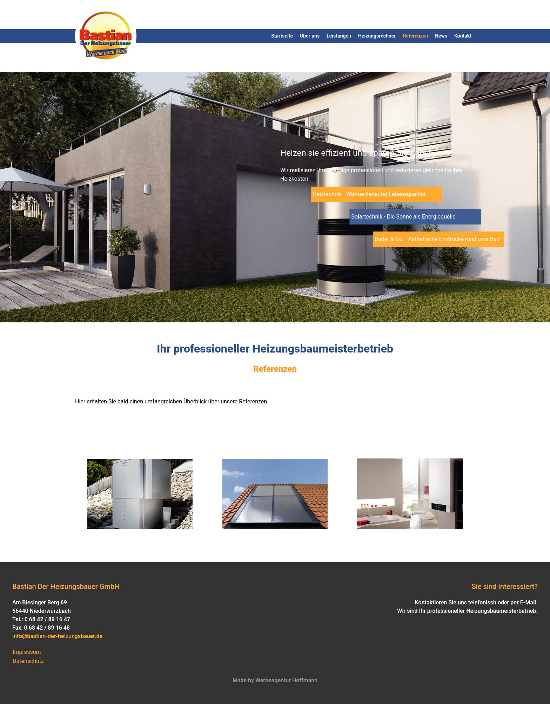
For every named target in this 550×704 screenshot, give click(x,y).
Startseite (282, 36)
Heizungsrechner (377, 36)
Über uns (310, 36)
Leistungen (339, 36)
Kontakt (462, 36)
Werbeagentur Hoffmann (285, 680)
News (441, 36)
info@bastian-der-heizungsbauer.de (57, 636)
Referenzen (415, 36)
